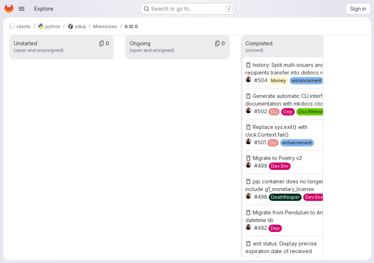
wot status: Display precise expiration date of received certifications (281, 251)
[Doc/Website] (312, 111)
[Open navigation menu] (21, 9)
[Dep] (288, 111)
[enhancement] (307, 80)
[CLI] (274, 111)
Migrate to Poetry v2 (277, 158)
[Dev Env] (280, 166)
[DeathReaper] (285, 197)
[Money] (278, 80)
